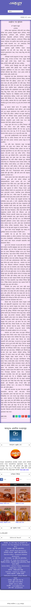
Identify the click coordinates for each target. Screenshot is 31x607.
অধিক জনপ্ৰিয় (5, 486)
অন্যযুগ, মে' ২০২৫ (20, 504)
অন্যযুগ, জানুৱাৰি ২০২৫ (5, 523)
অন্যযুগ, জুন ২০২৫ (20, 523)
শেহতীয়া (15, 486)
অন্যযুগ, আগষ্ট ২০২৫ (4, 504)
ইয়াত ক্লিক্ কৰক (24, 471)
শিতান (26, 486)
